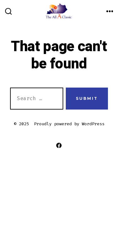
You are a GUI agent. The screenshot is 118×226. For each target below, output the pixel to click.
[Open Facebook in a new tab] (59, 145)
